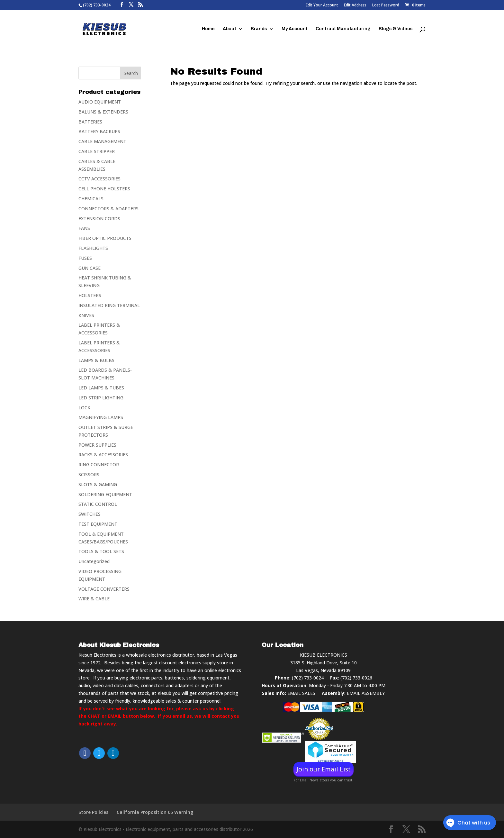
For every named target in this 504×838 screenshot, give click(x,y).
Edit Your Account (322, 5)
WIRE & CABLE (94, 599)
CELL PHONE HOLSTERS (104, 189)
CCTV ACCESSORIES (99, 179)
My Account (295, 29)
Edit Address (355, 5)
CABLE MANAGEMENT (102, 141)
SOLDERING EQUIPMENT (105, 494)
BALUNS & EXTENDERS (103, 112)
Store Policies (93, 812)
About (229, 29)
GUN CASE (89, 268)
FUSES (85, 258)
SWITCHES (89, 514)
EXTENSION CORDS (99, 218)
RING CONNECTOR (98, 464)
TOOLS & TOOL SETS (101, 551)
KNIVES (86, 315)
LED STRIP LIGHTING (100, 398)
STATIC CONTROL (97, 504)
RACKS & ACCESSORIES (103, 454)
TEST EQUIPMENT (97, 524)
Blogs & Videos (396, 29)
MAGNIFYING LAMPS (100, 417)
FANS (84, 228)
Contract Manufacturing (343, 29)
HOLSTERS (89, 295)
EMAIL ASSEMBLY (366, 693)
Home (208, 29)
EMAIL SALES (301, 693)
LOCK (84, 408)
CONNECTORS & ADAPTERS (108, 208)
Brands (259, 29)
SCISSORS (88, 474)
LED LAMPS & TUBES (101, 388)
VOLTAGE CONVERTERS (104, 589)
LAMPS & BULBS (96, 360)
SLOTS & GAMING (97, 484)
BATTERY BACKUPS (99, 131)
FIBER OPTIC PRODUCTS (104, 238)
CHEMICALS (91, 199)
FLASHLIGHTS (93, 248)
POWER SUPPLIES (97, 445)
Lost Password (385, 5)
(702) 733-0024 (308, 678)
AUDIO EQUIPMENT (99, 102)
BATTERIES (90, 122)
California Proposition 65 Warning (155, 812)
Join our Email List (323, 769)
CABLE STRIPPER (96, 151)
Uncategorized (94, 561)
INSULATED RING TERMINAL (109, 305)
